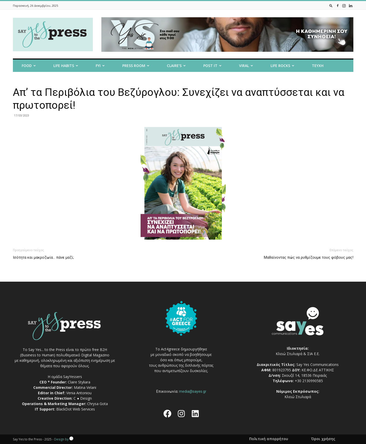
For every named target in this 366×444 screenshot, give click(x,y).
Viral (246, 65)
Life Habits (65, 65)
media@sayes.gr (192, 391)
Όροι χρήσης (323, 439)
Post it (212, 65)
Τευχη (317, 65)
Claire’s (176, 65)
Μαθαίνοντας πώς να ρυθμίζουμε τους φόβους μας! (308, 257)
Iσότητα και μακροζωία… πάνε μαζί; (43, 257)
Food (29, 65)
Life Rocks (282, 65)
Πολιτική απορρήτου (268, 439)
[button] (331, 5)
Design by (63, 439)
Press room (135, 65)
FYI (100, 65)
